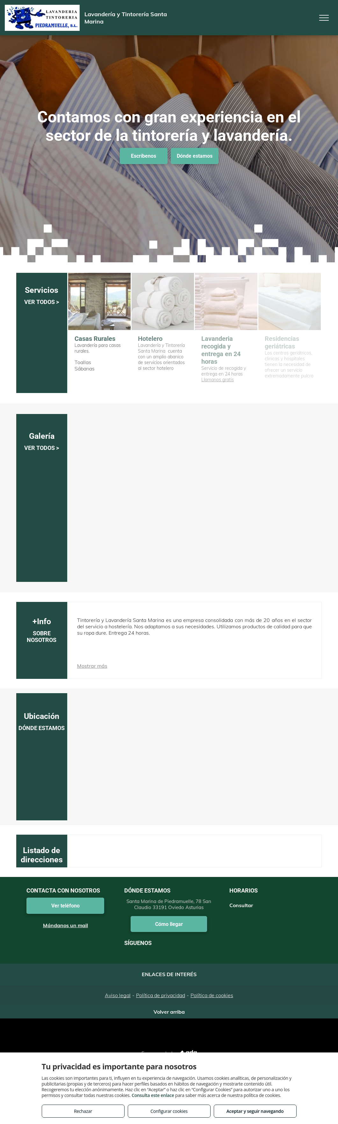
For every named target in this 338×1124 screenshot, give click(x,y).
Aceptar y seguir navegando (255, 1111)
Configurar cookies (169, 1111)
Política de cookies (212, 995)
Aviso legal (118, 995)
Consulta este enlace (153, 1095)
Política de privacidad (160, 995)
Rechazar (83, 1111)
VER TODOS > (41, 302)
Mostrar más (92, 666)
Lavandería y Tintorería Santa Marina (161, 348)
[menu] (324, 18)
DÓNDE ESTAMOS (41, 728)
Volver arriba (169, 1012)
